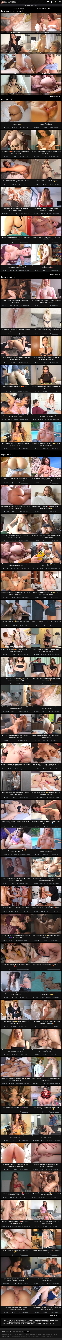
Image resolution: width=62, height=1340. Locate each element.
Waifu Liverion (24, 1026)
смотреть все (55, 97)
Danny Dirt (26, 683)
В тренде (4, 455)
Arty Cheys (26, 1083)
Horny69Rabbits (54, 156)
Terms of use (9, 1331)
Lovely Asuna (24, 362)
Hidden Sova (55, 626)
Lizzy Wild (24, 1054)
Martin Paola (24, 483)
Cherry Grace (55, 127)
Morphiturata (24, 448)
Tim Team (26, 740)
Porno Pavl (57, 568)
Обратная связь (18, 1331)
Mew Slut (55, 391)
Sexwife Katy (24, 1312)
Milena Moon (55, 683)
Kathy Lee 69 (18, 419)
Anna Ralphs (55, 483)
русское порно (14, 1322)
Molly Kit (22, 654)
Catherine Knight (56, 997)
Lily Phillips (25, 1112)
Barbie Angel (55, 1255)
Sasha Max (56, 911)
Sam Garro (57, 1083)
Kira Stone (51, 1083)
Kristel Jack (55, 362)
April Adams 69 (25, 419)
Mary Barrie (24, 242)
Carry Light (25, 127)
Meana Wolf (20, 940)
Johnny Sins (27, 769)
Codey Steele (26, 305)
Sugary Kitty (55, 242)
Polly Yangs (21, 883)
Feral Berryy (24, 156)
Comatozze (55, 511)
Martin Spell (26, 969)
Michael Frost (56, 213)
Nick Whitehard (24, 711)
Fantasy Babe (24, 540)
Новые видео (6, 277)
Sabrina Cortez (24, 1283)
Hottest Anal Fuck (24, 568)
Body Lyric (55, 270)
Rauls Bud (26, 911)
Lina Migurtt (24, 185)
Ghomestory (24, 797)
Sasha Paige (20, 1083)
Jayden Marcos (56, 419)
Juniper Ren (20, 683)
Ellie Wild (21, 740)
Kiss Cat (26, 883)
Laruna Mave (52, 797)
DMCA (3, 1331)
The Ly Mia (24, 626)
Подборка (4, 99)
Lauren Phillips (56, 1140)
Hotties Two (24, 511)
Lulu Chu (50, 1140)
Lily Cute (55, 448)
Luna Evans (20, 969)
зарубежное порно (28, 1322)
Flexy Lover (55, 1054)
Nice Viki (26, 654)
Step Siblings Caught (25, 854)
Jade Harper (20, 769)
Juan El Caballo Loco (14, 854)
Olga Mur (52, 654)
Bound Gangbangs (56, 1197)
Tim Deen (57, 654)
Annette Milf (55, 185)
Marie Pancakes (23, 391)
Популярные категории (11, 11)
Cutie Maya (55, 334)
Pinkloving (24, 997)
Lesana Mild (55, 305)
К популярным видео (43, 8)
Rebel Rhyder (19, 305)
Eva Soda (51, 911)
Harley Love (49, 419)
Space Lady (55, 540)
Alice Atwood (51, 969)
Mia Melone (26, 213)
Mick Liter (55, 740)
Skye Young (21, 597)
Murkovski (26, 1197)
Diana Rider (20, 213)
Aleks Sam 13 (51, 568)
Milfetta (50, 213)
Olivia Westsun (51, 1169)
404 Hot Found (55, 711)
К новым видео (18, 8)
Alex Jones (26, 940)
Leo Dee (27, 597)
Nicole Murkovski (17, 1226)
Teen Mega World (26, 1226)
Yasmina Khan (20, 911)
